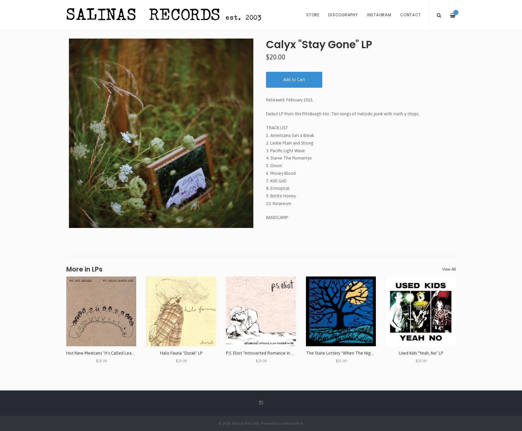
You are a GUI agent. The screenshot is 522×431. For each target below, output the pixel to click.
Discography (343, 15)
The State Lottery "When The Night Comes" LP (351, 353)
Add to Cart (294, 79)
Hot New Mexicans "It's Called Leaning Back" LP (111, 353)
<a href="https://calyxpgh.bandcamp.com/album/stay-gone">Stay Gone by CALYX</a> (361, 229)
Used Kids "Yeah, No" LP (421, 353)
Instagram (379, 15)
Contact (410, 15)
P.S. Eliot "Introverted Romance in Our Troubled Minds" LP (280, 353)
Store (313, 15)
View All (449, 269)
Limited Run (292, 423)
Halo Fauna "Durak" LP (181, 353)
